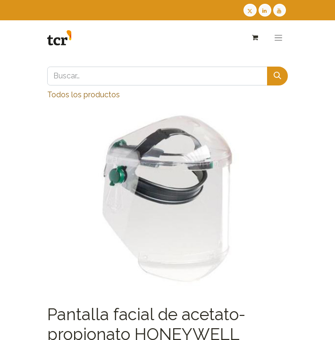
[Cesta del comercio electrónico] (254, 37)
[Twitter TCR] (249, 10)
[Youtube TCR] (279, 10)
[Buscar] (277, 76)
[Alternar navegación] (278, 38)
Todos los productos (83, 94)
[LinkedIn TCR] (265, 10)
